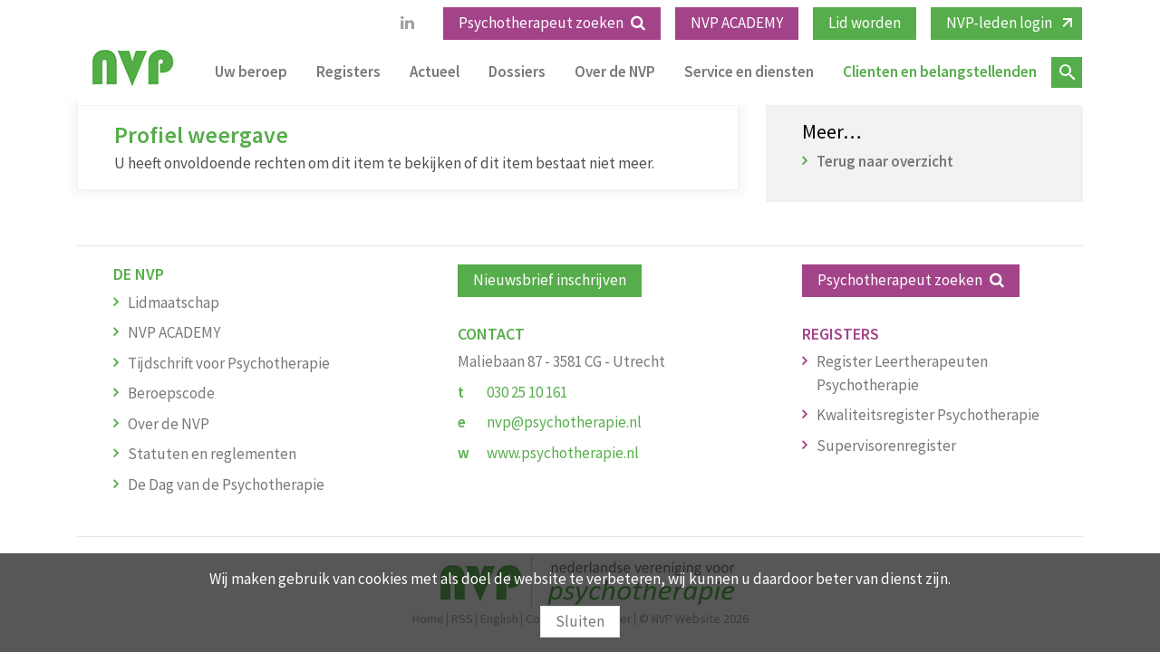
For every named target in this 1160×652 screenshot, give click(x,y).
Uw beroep (251, 72)
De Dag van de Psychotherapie (226, 484)
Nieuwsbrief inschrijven (549, 280)
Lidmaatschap (173, 302)
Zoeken (1066, 72)
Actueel (434, 72)
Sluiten (580, 621)
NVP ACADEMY (737, 23)
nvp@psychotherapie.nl (564, 422)
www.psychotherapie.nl (563, 453)
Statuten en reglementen (212, 454)
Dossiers (517, 72)
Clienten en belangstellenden (940, 72)
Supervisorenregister (886, 445)
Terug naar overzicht (885, 161)
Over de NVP (615, 72)
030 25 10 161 (527, 392)
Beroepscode (171, 393)
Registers (348, 72)
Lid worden (864, 23)
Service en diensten (749, 72)
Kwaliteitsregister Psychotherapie (928, 415)
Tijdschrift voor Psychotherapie (229, 363)
